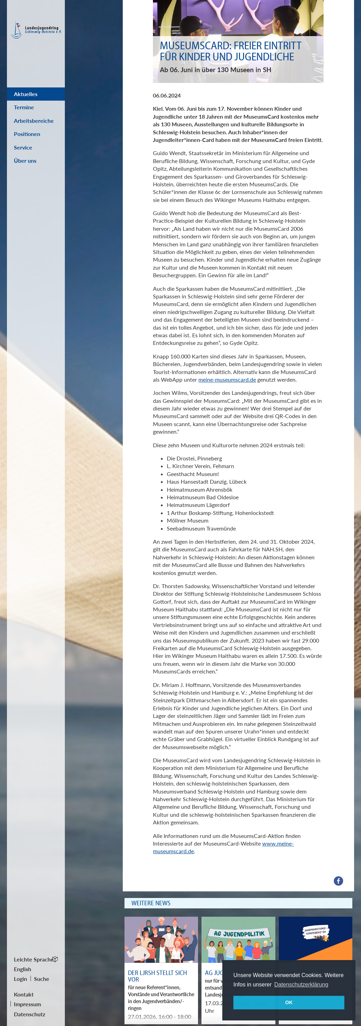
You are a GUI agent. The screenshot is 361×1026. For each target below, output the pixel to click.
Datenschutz (29, 1014)
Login (20, 978)
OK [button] (289, 1002)
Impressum (27, 1004)
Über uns (25, 160)
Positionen (27, 133)
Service (23, 147)
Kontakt (24, 994)
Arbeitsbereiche (34, 120)
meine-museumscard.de (227, 379)
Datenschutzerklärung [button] (301, 984)
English (22, 969)
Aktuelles (25, 94)
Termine (24, 107)
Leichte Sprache (34, 959)
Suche (41, 978)
